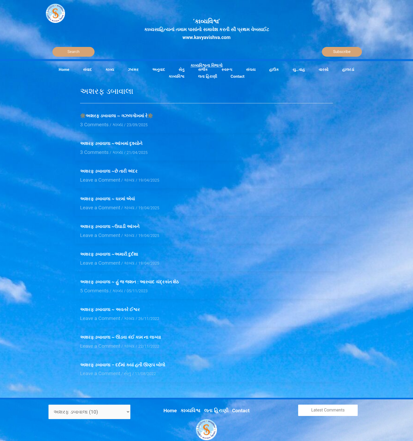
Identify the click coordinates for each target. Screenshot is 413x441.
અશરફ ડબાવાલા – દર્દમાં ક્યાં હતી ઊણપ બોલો (122, 351)
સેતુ (118, 358)
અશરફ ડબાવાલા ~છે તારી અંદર (108, 168)
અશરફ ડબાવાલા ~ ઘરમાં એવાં (107, 194)
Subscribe (342, 51)
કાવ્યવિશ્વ (193, 392)
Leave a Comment (96, 175)
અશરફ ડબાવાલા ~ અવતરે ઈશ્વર (110, 299)
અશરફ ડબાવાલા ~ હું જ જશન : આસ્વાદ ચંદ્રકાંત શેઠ (129, 272)
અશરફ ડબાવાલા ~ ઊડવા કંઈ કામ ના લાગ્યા (120, 325)
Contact (235, 392)
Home (176, 392)
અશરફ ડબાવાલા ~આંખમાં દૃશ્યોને (111, 142)
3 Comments (91, 123)
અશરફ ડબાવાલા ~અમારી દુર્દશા (109, 246)
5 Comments (91, 280)
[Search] (73, 52)
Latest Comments (328, 394)
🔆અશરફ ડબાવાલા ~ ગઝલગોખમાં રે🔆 (116, 115)
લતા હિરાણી (214, 392)
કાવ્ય (110, 123)
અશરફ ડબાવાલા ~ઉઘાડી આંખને (110, 220)
